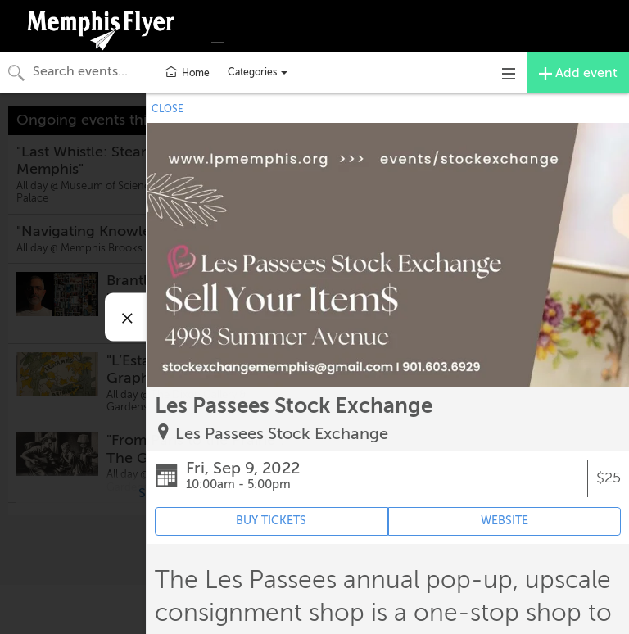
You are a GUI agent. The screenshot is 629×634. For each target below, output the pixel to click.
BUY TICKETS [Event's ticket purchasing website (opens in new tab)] (271, 520)
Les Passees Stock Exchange (281, 433)
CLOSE (167, 109)
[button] (218, 38)
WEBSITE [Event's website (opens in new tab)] (504, 520)
